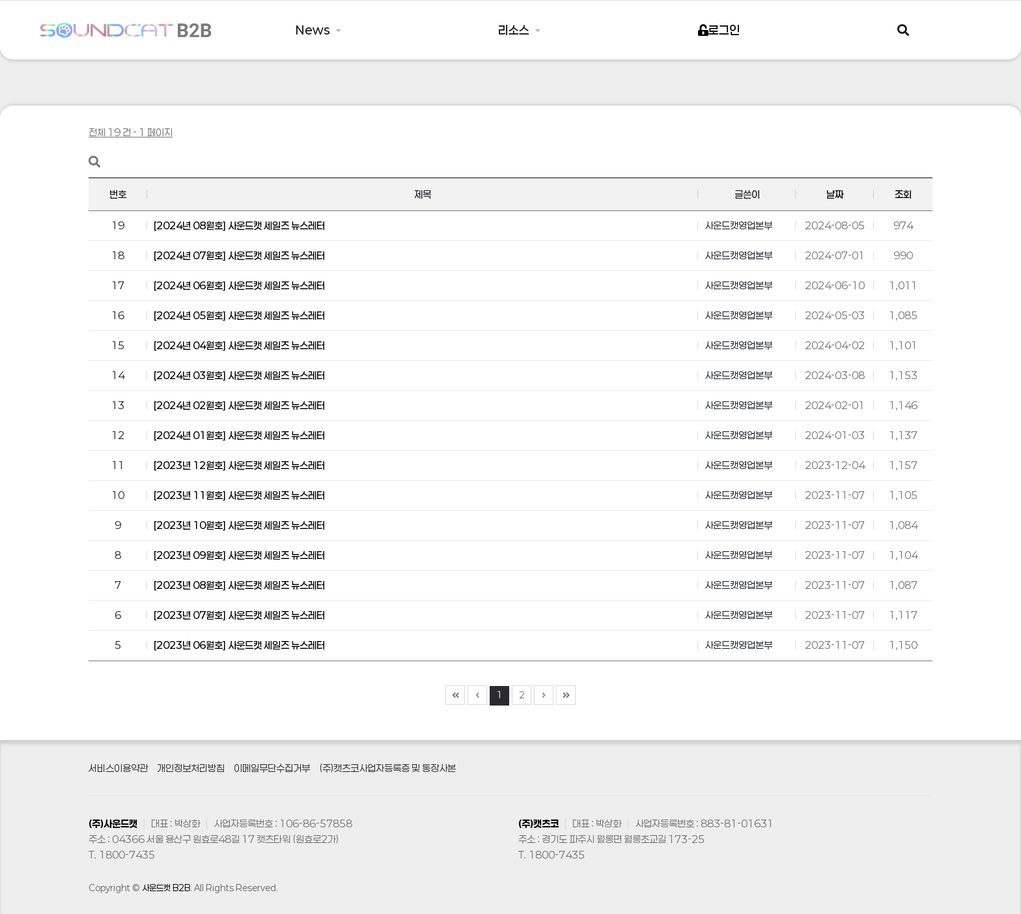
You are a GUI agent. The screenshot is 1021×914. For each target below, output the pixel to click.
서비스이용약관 (118, 768)
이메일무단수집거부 (272, 768)
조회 (903, 194)
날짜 (834, 194)
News (314, 30)
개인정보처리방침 (191, 768)
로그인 (719, 30)
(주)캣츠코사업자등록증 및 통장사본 (387, 768)
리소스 (515, 30)
